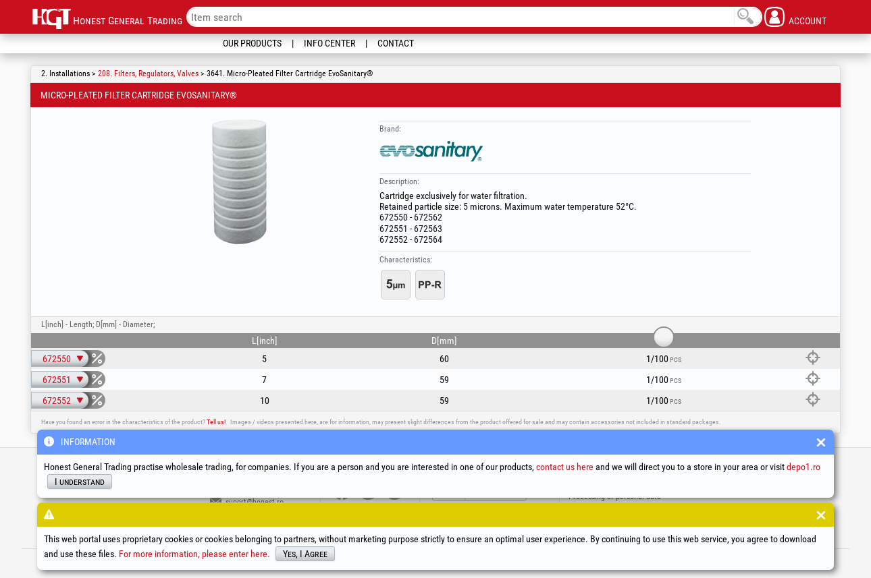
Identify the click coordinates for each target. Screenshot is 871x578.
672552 (57, 400)
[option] (239, 181)
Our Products (252, 43)
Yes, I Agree (305, 553)
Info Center (329, 43)
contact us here (564, 466)
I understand (80, 481)
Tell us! (216, 422)
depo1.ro (803, 466)
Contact (395, 43)
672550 (57, 358)
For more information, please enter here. (194, 553)
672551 (57, 379)
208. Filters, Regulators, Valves (148, 73)
